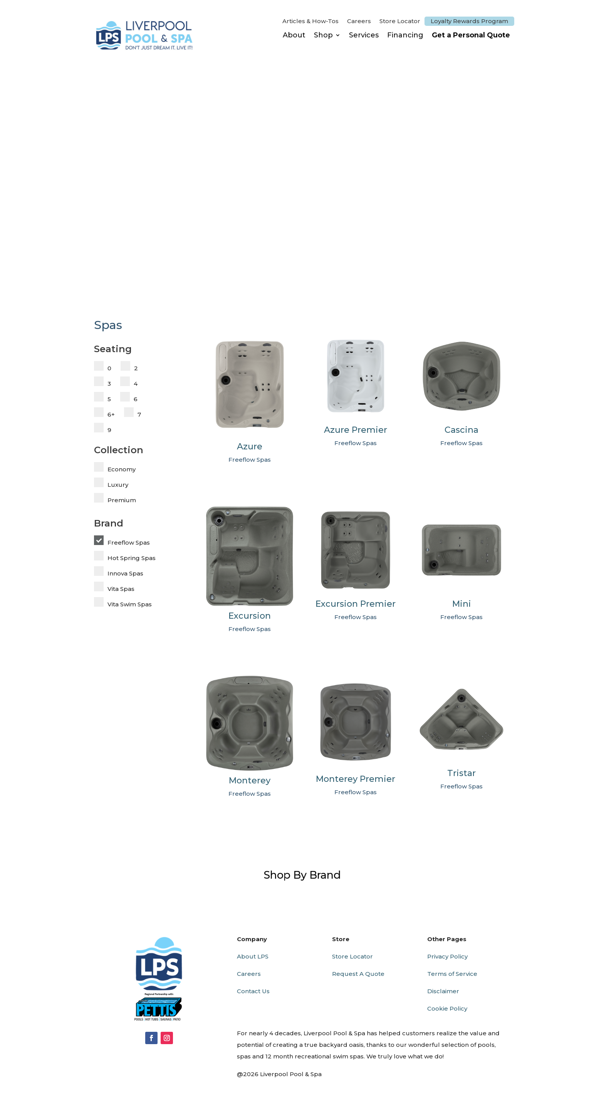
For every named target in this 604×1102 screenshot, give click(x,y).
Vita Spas (120, 588)
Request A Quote (358, 973)
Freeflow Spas (128, 542)
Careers (359, 22)
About (294, 35)
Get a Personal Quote (471, 35)
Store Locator (399, 22)
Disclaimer (443, 991)
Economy (121, 469)
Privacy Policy (447, 956)
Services (364, 35)
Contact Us (253, 991)
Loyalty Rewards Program (469, 21)
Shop (323, 35)
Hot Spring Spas (131, 558)
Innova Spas (125, 573)
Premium (121, 500)
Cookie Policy (447, 1008)
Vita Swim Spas (129, 604)
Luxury (117, 484)
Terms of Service (452, 973)
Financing (405, 35)
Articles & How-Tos (310, 22)
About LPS (252, 956)
